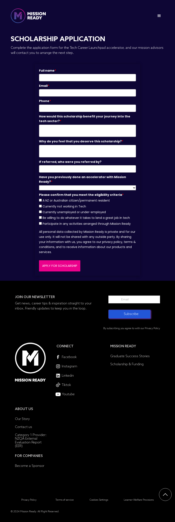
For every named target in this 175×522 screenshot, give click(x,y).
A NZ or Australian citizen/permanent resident (76, 200)
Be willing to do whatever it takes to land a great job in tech (86, 218)
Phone (45, 101)
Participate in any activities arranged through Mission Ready (87, 224)
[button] (159, 16)
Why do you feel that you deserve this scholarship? (81, 141)
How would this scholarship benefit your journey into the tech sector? (84, 118)
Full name (47, 70)
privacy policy (112, 242)
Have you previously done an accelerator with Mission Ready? (82, 179)
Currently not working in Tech (64, 206)
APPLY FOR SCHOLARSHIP (59, 266)
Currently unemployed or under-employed (74, 212)
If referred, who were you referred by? (70, 162)
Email (44, 86)
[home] (28, 15)
